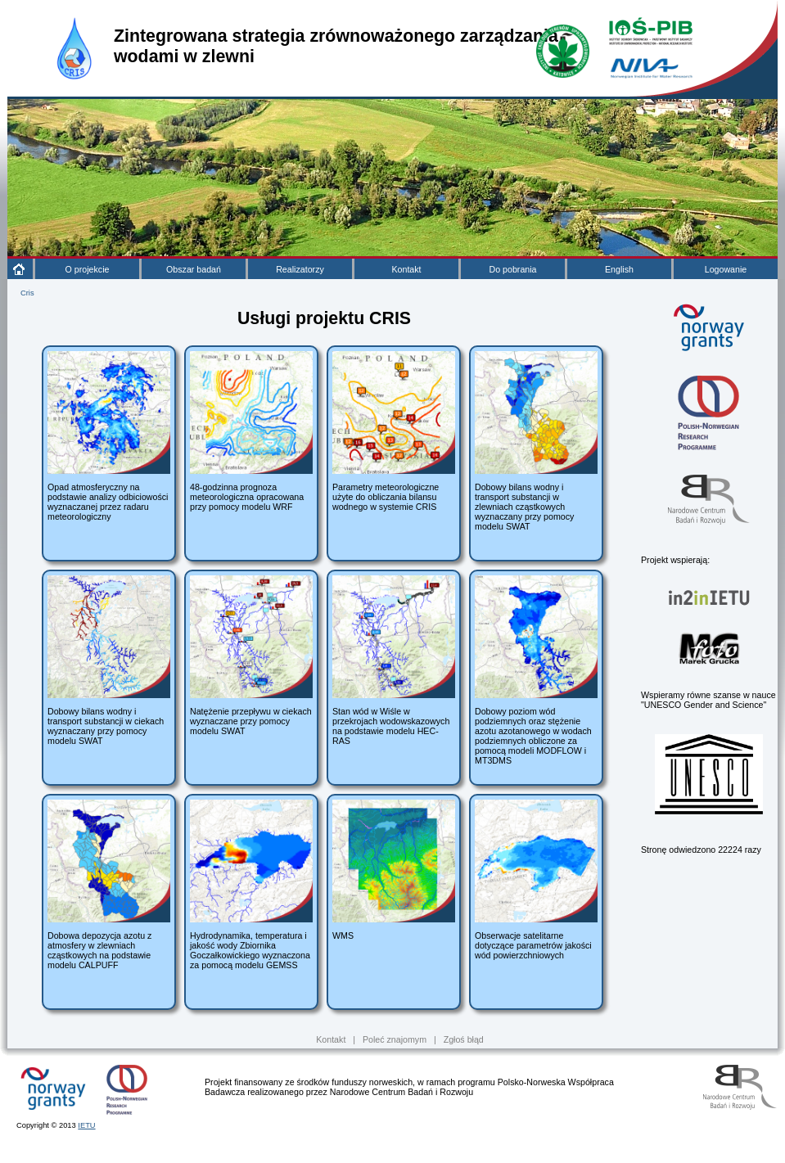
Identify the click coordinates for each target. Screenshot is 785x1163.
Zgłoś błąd (464, 1039)
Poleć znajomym (394, 1039)
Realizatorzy (300, 269)
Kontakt (406, 269)
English (619, 269)
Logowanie (726, 269)
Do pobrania (512, 269)
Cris (27, 293)
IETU (86, 1125)
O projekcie (87, 269)
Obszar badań (193, 269)
